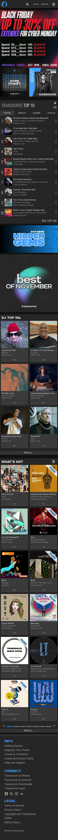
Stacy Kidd (18, 141)
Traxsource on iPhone (17, 775)
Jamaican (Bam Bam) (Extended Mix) (30, 169)
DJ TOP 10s (11, 318)
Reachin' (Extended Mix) (24, 189)
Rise (32, 537)
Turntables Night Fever (11, 671)
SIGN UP (44, 4)
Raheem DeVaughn (22, 202)
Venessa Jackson (39, 182)
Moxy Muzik (7, 628)
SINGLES (22, 113)
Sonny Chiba (19, 120)
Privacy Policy (12, 809)
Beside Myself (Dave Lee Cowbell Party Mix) (33, 159)
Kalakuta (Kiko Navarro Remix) (43, 494)
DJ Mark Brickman (21, 182)
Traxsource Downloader (18, 784)
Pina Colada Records (10, 714)
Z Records (18, 164)
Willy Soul (29, 212)
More (33, 580)
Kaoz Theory (7, 542)
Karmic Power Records (23, 133)
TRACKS (7, 113)
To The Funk (36, 666)
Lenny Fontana (20, 131)
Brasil (4, 580)
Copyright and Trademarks (20, 814)
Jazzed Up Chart (9, 350)
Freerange (18, 154)
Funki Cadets (40, 212)
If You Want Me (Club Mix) (25, 128)
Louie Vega (18, 212)
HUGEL (16, 172)
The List (5, 709)
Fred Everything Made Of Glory (44, 393)
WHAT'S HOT (12, 462)
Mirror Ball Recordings (23, 205)
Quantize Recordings (40, 542)
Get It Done (18, 149)
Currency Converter (16, 754)
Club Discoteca (20, 184)
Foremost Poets (20, 161)
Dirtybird (5, 585)
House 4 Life (19, 123)
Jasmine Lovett (35, 131)
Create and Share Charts (19, 758)
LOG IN (36, 4)
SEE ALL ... (29, 452)
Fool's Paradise (20, 195)
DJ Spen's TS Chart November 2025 (44, 350)
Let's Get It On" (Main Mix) (25, 138)
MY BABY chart (8, 393)
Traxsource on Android (17, 779)
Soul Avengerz (20, 192)
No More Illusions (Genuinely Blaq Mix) (30, 118)
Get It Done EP (8, 494)
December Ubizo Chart (11, 436)
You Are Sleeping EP (10, 537)
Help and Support (14, 762)
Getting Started (13, 745)
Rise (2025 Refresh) (22, 179)
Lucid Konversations (35, 120)
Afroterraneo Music (39, 499)
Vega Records (19, 215)
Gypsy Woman (8, 623)
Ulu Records (36, 714)
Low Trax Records (38, 671)
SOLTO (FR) (26, 172)
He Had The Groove (10, 666)
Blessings (35, 623)
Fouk (15, 151)
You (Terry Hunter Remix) (24, 200)
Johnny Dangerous (37, 161)
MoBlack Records (21, 174)
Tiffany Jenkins (31, 141)
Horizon (34, 709)
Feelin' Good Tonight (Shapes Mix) (29, 210)
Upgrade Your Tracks (17, 749)
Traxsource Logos (14, 788)
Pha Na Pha (35, 436)
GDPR (7, 818)
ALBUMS (36, 113)
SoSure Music (36, 585)
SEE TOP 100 (49, 220)
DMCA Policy (12, 822)
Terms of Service (14, 805)
